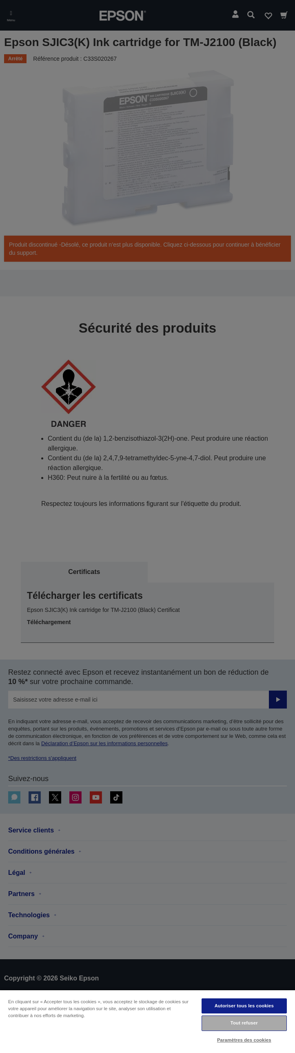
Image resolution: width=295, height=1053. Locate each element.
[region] (147, 1021)
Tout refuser (244, 1022)
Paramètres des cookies (244, 1040)
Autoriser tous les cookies (244, 1005)
